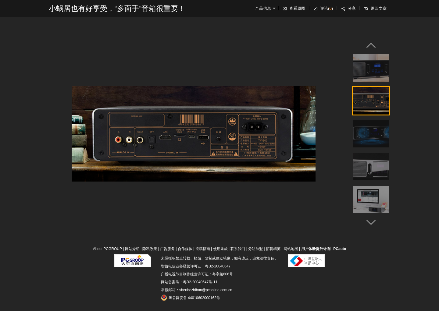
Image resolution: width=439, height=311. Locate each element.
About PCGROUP (107, 249)
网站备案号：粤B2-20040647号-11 (189, 282)
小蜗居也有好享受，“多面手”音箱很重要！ (117, 8)
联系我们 (237, 249)
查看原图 (297, 8)
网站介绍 (132, 249)
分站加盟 (255, 249)
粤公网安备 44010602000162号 (190, 298)
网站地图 (291, 249)
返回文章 (379, 8)
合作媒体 (185, 249)
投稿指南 (202, 249)
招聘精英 (273, 249)
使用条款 (220, 249)
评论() (326, 8)
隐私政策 (149, 249)
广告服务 (167, 249)
